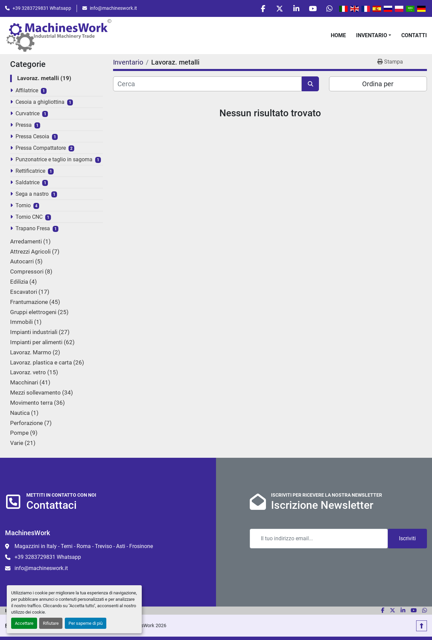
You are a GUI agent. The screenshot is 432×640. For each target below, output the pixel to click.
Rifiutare (51, 623)
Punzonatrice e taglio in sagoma (54, 160)
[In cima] (421, 625)
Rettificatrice (30, 171)
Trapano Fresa (33, 229)
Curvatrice (27, 114)
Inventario (371, 35)
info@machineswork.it (113, 8)
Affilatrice (27, 91)
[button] (373, 36)
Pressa (24, 125)
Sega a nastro (32, 194)
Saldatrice (27, 183)
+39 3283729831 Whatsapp (41, 8)
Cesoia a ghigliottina (40, 102)
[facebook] (260, 8)
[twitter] (277, 8)
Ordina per (378, 84)
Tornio (23, 206)
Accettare (24, 623)
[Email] (319, 539)
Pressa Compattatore (41, 148)
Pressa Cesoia (32, 137)
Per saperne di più (86, 623)
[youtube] (311, 8)
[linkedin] (294, 8)
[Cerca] (207, 84)
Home (338, 35)
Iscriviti (407, 539)
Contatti (414, 35)
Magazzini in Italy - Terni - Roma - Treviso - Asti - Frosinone (84, 546)
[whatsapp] (329, 8)
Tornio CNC (29, 217)
